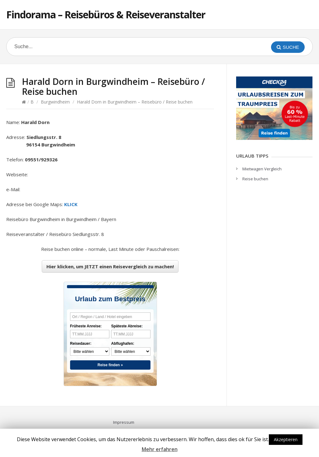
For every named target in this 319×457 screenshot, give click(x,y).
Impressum (123, 422)
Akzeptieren (286, 439)
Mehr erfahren (160, 449)
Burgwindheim (55, 102)
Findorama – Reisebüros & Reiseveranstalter (105, 14)
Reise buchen (255, 179)
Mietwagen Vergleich (262, 169)
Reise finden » (110, 365)
